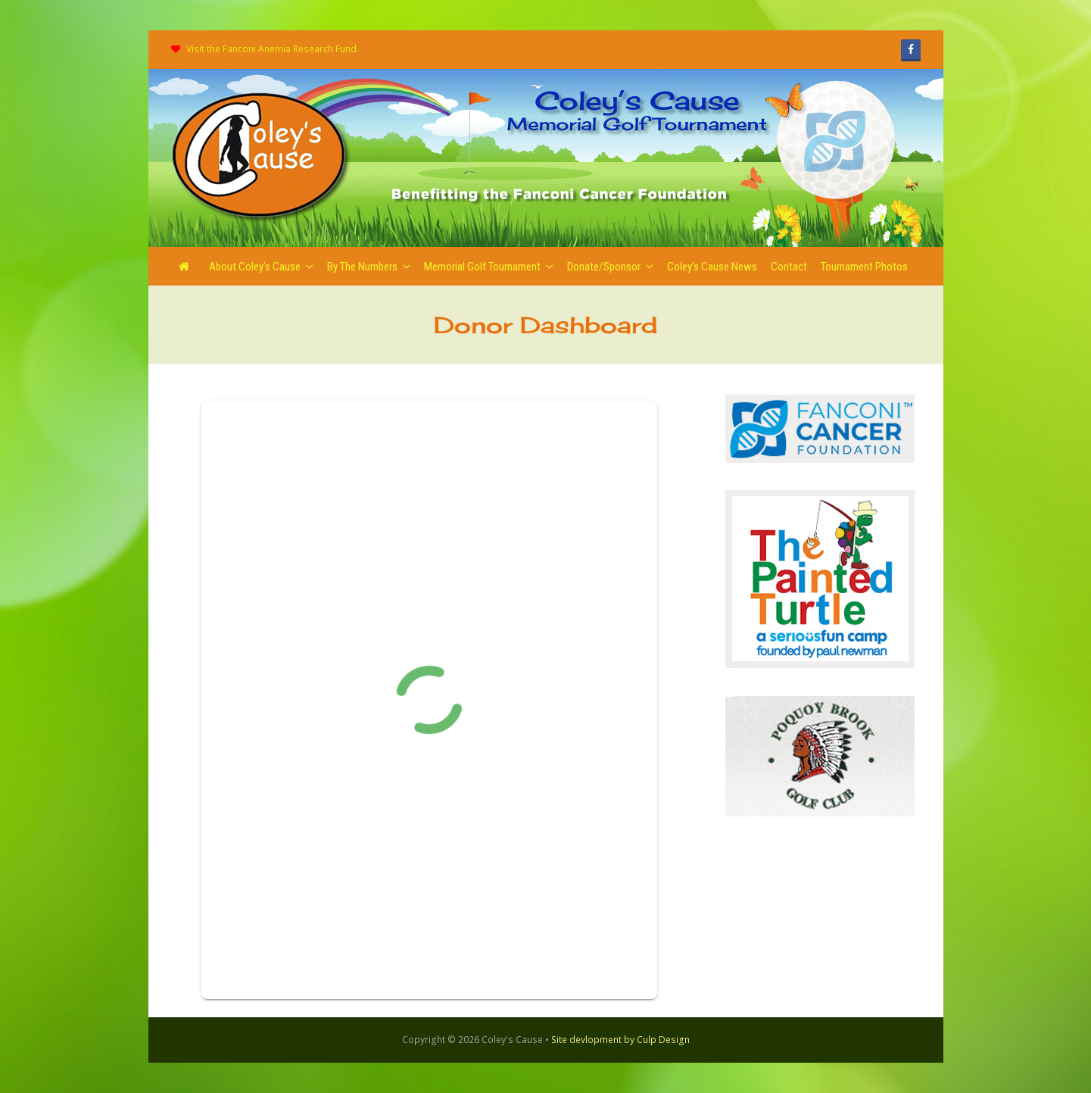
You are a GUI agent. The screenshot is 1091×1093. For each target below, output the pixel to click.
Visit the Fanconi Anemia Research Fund (271, 48)
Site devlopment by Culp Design (620, 1039)
